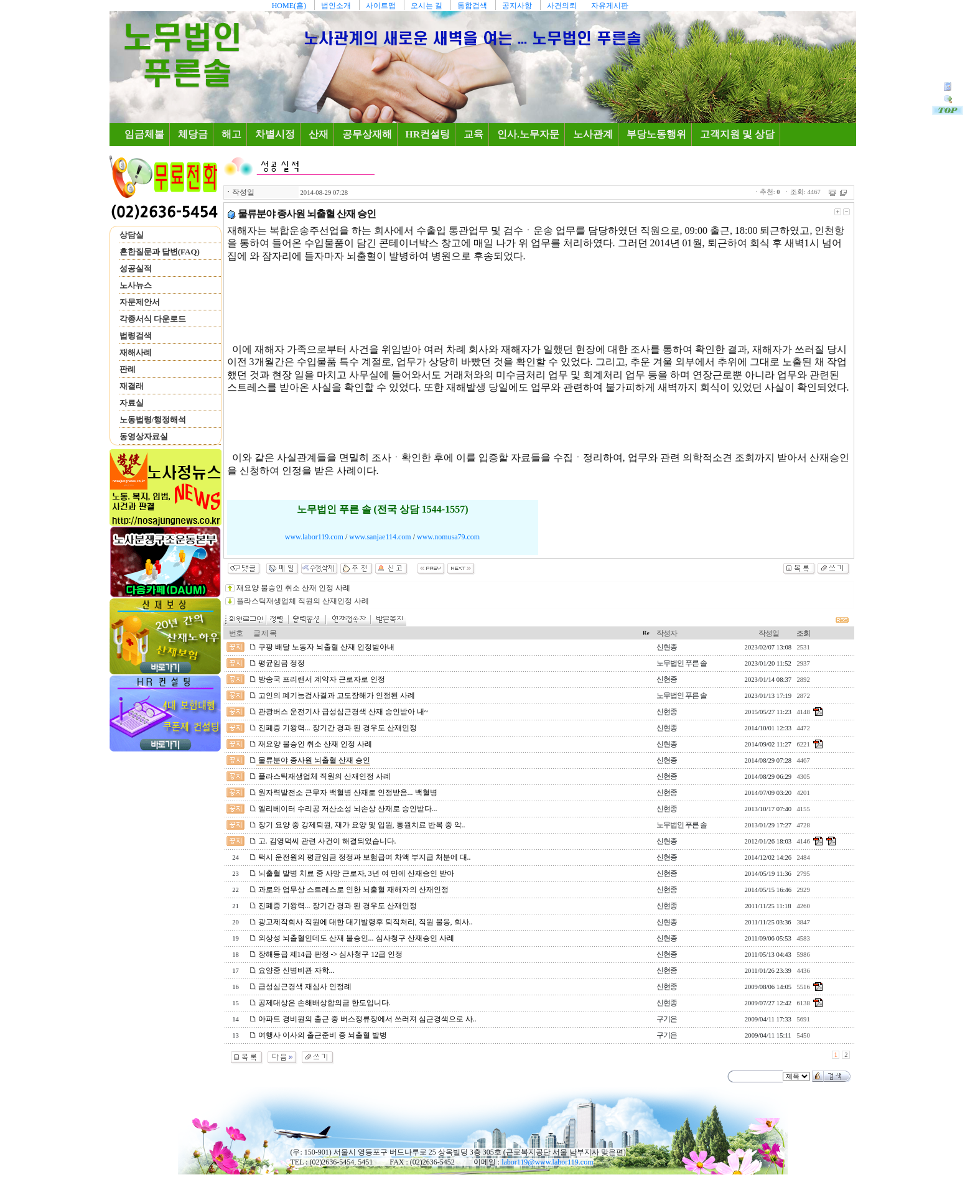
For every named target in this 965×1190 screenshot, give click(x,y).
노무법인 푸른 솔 (681, 663)
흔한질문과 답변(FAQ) (159, 251)
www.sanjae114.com (380, 536)
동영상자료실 (143, 436)
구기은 (666, 1019)
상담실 (131, 234)
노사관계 (593, 134)
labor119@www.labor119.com (547, 1162)
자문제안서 (139, 302)
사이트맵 (381, 5)
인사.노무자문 (528, 134)
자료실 (131, 402)
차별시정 (275, 134)
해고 (231, 134)
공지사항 (517, 5)
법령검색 (135, 335)
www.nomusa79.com (448, 536)
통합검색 (472, 5)
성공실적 (135, 268)
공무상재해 (367, 134)
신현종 (666, 647)
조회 (803, 633)
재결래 (131, 386)
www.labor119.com (314, 536)
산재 (319, 134)
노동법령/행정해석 (153, 419)
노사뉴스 (135, 285)
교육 (473, 134)
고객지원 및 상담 (737, 134)
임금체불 (146, 133)
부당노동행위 (656, 134)
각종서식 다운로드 (152, 318)
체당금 (193, 134)
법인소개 (336, 5)
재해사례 (135, 352)
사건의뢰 (562, 5)
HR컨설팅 (428, 134)
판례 (127, 369)
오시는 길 (426, 5)
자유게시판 (609, 5)
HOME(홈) (289, 5)
